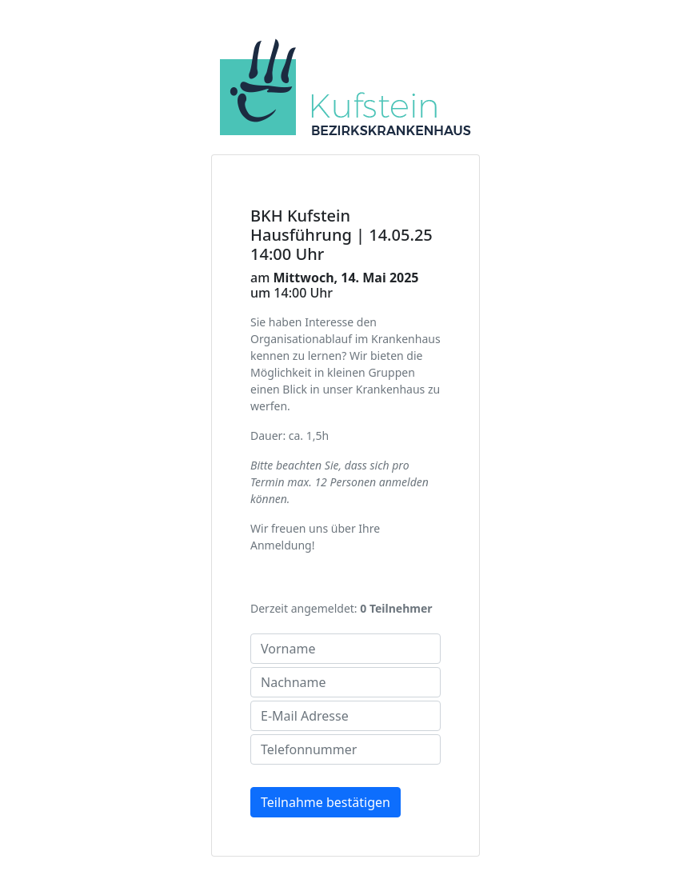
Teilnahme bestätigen (325, 802)
